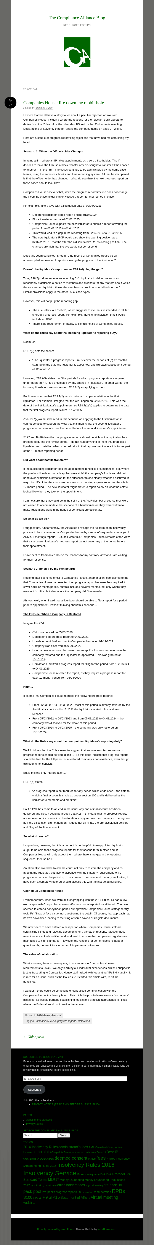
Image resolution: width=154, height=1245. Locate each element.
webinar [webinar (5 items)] (30, 1202)
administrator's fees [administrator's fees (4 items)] (73, 1147)
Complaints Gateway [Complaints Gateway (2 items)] (62, 1152)
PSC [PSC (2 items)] (80, 1192)
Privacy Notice (34, 1123)
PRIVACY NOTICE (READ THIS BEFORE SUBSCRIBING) (66, 1104)
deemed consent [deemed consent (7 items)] (71, 1158)
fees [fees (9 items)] (101, 1158)
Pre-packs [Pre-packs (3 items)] (48, 1192)
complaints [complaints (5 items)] (41, 1152)
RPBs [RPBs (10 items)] (118, 1191)
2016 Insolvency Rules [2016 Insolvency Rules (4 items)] (40, 1147)
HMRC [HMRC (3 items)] (110, 1158)
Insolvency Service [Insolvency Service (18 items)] (49, 1173)
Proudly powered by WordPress (55, 1229)
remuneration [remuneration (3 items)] (102, 1192)
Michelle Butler (44, 107)
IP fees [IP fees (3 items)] (81, 1174)
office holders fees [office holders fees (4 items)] (71, 1185)
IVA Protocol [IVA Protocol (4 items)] (115, 1174)
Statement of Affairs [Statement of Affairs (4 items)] (75, 1197)
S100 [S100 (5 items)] (27, 1197)
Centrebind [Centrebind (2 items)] (101, 1147)
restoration (84, 1021)
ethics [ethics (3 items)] (92, 1158)
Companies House (45, 1021)
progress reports (66, 1021)
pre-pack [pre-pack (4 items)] (110, 1185)
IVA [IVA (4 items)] (103, 1174)
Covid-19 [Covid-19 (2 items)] (101, 1152)
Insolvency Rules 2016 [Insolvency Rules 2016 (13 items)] (85, 1165)
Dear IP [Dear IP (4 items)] (112, 1152)
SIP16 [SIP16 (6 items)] (54, 1197)
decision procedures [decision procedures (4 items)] (38, 1158)
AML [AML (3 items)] (92, 1147)
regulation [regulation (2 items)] (88, 1192)
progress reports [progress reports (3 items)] (66, 1192)
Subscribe (34, 1089)
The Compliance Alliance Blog (77, 17)
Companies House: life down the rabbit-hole (63, 102)
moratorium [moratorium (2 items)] (50, 1185)
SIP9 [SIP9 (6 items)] (43, 1197)
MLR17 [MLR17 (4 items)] (53, 1179)
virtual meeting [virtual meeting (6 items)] (104, 1197)
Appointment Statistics (39, 1119)
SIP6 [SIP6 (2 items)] (35, 1198)
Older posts (33, 1037)
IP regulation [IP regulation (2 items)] (93, 1174)
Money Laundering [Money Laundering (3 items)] (72, 1179)
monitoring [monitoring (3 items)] (37, 1185)
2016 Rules (43, 1015)
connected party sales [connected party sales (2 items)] (84, 1152)
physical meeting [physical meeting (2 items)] (94, 1185)
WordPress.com (107, 1229)
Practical (56, 1015)
